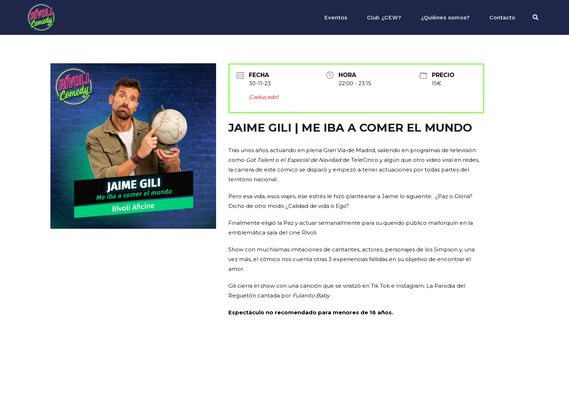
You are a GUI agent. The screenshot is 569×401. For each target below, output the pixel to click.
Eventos (335, 17)
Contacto (502, 17)
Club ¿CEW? (384, 17)
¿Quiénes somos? (445, 17)
